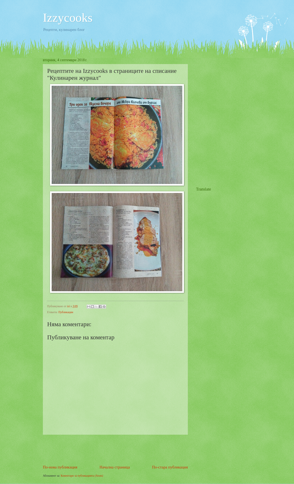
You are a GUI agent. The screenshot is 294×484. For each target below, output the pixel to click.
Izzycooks (67, 17)
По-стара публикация (170, 467)
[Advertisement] (117, 449)
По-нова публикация (60, 467)
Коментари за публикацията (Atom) (82, 475)
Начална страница (114, 467)
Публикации (65, 312)
